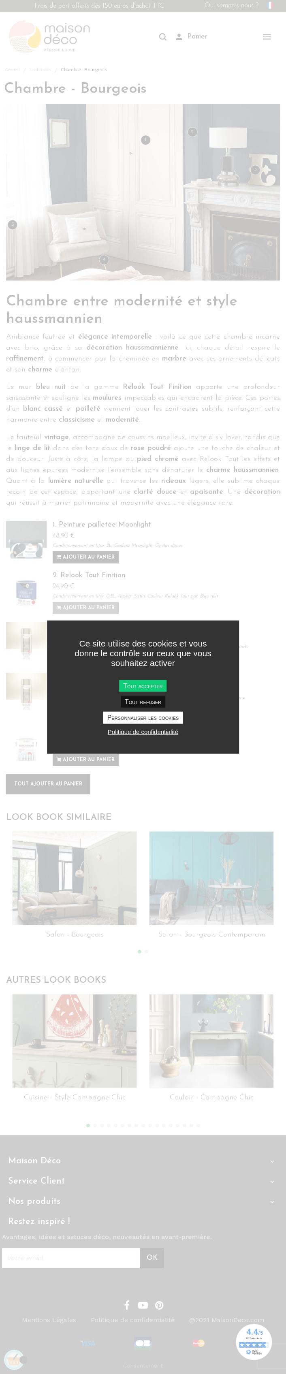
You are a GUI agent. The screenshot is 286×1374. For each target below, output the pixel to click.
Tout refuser (143, 701)
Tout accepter (142, 686)
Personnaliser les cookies (143, 717)
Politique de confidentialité (143, 731)
